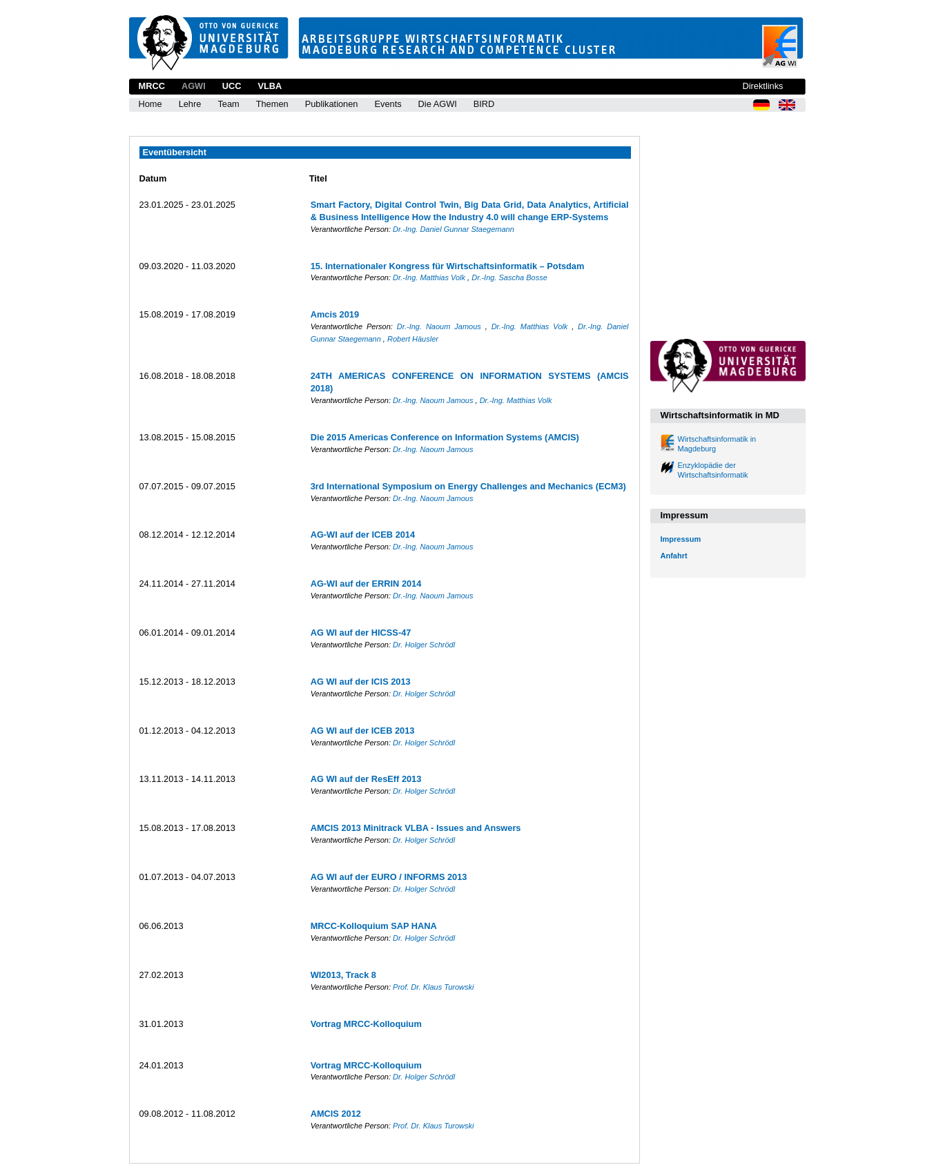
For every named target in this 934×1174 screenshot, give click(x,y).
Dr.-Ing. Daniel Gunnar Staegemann (453, 229)
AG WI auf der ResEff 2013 (366, 779)
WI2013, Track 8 (343, 975)
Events (387, 104)
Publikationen (331, 104)
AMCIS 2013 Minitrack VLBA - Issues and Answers (416, 828)
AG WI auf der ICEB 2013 (363, 730)
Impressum (681, 539)
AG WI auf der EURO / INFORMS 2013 (389, 877)
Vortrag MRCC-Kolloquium (366, 1024)
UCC (232, 86)
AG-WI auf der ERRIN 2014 (366, 583)
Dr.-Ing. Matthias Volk (430, 277)
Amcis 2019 (335, 314)
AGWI (194, 86)
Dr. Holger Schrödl (424, 644)
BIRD (484, 104)
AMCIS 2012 (336, 1113)
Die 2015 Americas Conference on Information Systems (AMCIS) (445, 437)
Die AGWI (437, 104)
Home (150, 104)
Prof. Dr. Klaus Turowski (433, 987)
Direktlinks (762, 86)
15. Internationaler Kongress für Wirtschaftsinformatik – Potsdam (448, 266)
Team (228, 104)
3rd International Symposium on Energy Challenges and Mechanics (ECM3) (468, 486)
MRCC (152, 86)
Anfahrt (674, 555)
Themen (272, 104)
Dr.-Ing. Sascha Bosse (509, 277)
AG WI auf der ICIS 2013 (361, 681)
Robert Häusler (412, 339)
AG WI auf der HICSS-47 (361, 632)
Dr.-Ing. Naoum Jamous (441, 326)
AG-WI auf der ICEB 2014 (363, 534)
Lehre (190, 104)
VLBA (269, 86)
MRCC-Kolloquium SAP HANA (374, 926)
